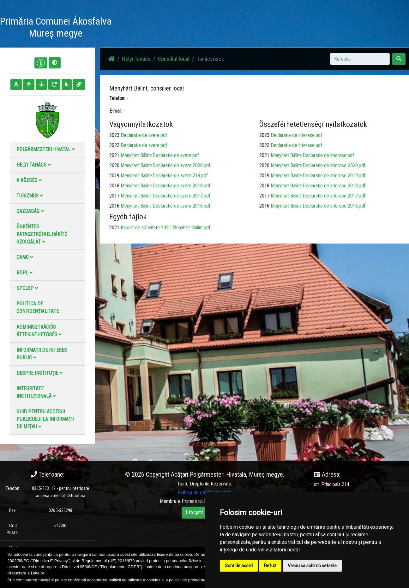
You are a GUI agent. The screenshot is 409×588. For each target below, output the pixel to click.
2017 (114, 196)
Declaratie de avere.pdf (144, 135)
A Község (29, 180)
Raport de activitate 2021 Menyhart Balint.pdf (165, 228)
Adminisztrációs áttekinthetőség (39, 331)
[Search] (360, 59)
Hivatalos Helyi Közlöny (312, 28)
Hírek (174, 28)
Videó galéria (231, 28)
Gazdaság (30, 211)
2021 (114, 155)
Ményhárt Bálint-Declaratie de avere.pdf (160, 155)
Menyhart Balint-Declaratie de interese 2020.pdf (318, 165)
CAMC (24, 257)
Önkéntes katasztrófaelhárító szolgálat (41, 234)
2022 (114, 145)
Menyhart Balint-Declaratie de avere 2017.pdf (165, 196)
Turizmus (29, 196)
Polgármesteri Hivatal (45, 149)
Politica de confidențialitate (37, 307)
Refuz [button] (270, 565)
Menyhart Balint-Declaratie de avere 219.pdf (164, 176)
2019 (114, 176)
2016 (114, 206)
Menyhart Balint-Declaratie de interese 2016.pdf (318, 206)
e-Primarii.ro (189, 501)
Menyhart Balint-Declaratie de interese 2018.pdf (318, 186)
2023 (114, 135)
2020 (114, 165)
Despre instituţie (39, 373)
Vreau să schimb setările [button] (312, 565)
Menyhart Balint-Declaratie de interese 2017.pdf (318, 196)
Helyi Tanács (33, 165)
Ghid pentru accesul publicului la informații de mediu (45, 419)
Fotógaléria (199, 28)
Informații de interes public (41, 354)
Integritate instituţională (36, 392)
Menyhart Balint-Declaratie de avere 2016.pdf (165, 206)
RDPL (24, 273)
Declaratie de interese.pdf (296, 135)
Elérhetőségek (266, 28)
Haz (157, 28)
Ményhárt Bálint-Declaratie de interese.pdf (312, 155)
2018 (114, 186)
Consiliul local (173, 59)
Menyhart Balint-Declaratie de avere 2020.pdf (165, 165)
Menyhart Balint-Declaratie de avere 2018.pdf (165, 186)
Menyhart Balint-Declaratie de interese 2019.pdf (318, 176)
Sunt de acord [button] (239, 565)
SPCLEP (27, 288)
